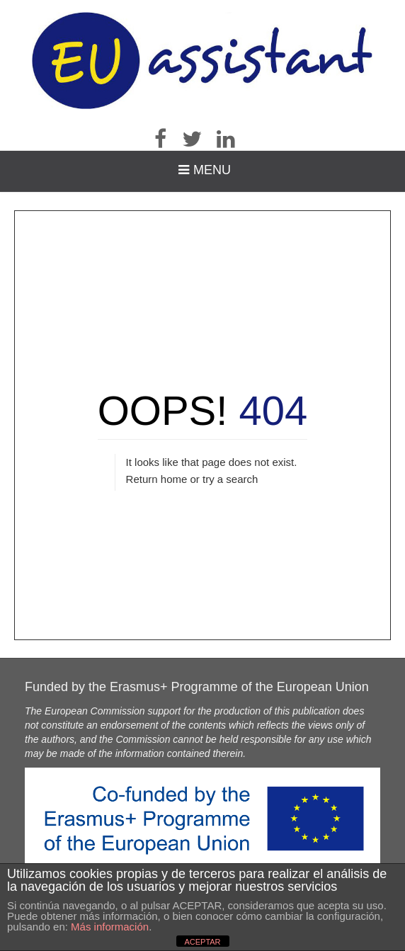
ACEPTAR (202, 942)
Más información (110, 927)
